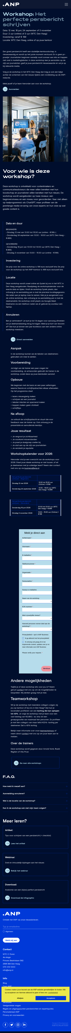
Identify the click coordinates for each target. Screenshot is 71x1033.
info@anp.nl (8, 972)
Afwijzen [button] (20, 998)
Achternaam (27, 538)
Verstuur (46, 670)
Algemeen (9, 933)
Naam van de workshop (30, 600)
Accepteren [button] (51, 998)
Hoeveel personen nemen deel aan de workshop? (36, 626)
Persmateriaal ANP (11, 1014)
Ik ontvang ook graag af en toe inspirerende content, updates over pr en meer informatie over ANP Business (35, 646)
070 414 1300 (9, 969)
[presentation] (38, 660)
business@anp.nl (31, 468)
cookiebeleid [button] (53, 993)
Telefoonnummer (28, 564)
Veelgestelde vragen (12, 1007)
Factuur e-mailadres (29, 591)
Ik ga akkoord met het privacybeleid (37, 640)
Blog (5, 985)
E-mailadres (27, 555)
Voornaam (26, 547)
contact (20, 691)
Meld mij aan (11, 942)
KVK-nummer (27, 608)
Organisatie (27, 573)
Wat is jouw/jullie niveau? (31, 617)
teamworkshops (47, 732)
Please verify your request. (32, 654)
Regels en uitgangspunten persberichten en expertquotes (28, 1010)
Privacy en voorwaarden (13, 1017)
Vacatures (7, 1004)
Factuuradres (27, 582)
